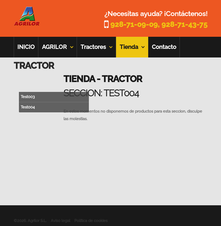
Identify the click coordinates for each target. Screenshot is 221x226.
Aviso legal (60, 222)
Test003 (28, 96)
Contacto (164, 46)
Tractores (93, 46)
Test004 (28, 107)
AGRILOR (54, 46)
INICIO (26, 46)
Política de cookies (91, 222)
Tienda (129, 46)
